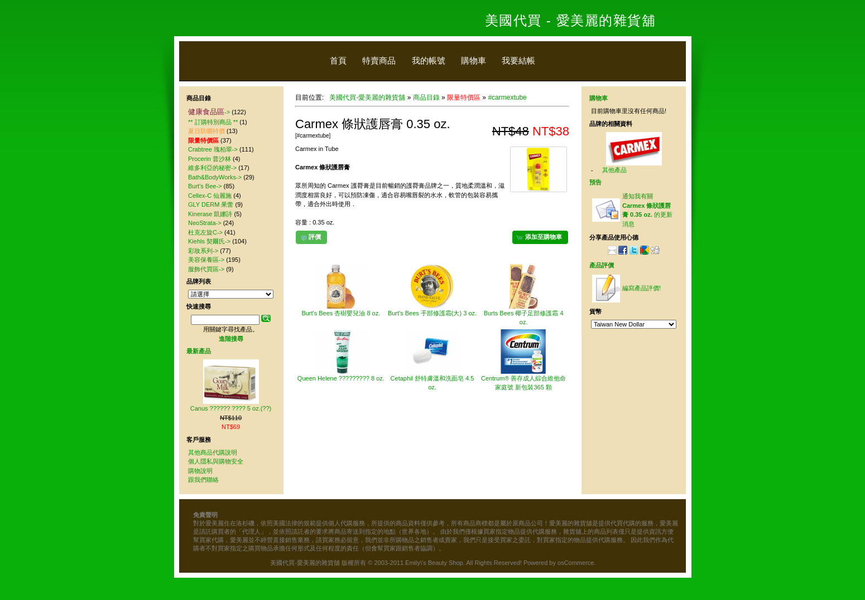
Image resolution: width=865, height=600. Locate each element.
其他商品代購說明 (212, 452)
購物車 (473, 60)
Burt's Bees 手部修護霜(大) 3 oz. (432, 313)
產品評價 (601, 265)
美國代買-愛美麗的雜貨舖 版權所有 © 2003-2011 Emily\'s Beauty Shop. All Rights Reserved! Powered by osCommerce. (432, 562)
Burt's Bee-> (205, 186)
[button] (540, 237)
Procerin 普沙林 (209, 158)
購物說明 (200, 470)
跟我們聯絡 (203, 479)
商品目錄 (426, 97)
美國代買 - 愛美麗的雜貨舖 (570, 20)
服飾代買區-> (206, 269)
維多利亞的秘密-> (212, 167)
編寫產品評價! (641, 288)
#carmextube (507, 97)
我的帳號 (428, 60)
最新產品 (198, 351)
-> (209, 112)
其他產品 (614, 170)
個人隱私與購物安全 (215, 461)
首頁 (338, 60)
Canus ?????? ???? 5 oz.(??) (231, 408)
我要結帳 (518, 60)
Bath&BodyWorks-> (215, 177)
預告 (595, 182)
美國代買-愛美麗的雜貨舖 (367, 97)
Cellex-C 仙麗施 (210, 195)
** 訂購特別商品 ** (213, 122)
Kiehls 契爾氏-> (209, 241)
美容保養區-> (206, 259)
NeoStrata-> (205, 222)
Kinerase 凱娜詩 (210, 214)
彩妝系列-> (203, 250)
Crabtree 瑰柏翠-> (213, 149)
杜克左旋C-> (205, 232)
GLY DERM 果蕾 (211, 204)
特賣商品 (379, 60)
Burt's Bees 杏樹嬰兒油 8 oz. (340, 313)
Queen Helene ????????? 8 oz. (341, 378)
